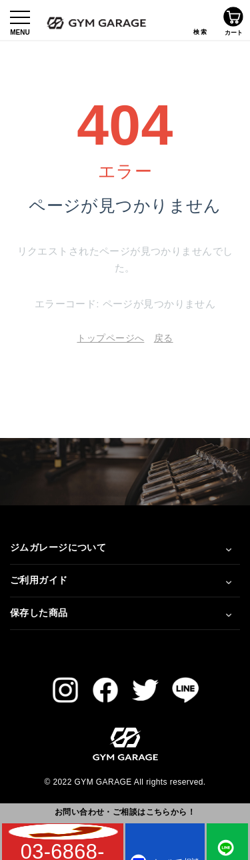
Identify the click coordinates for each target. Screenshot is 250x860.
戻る (163, 338)
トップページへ (110, 338)
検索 (200, 20)
